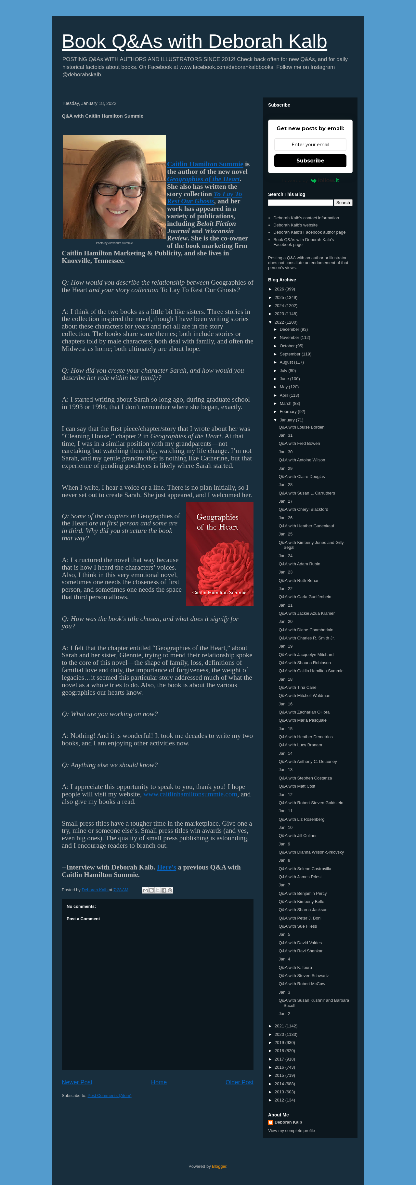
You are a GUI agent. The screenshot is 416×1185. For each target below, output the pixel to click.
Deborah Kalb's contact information (306, 217)
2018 (280, 1050)
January (288, 420)
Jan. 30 (285, 451)
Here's (166, 867)
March (286, 403)
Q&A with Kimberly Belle (301, 901)
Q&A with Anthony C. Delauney (308, 761)
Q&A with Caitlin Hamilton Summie (311, 670)
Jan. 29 (285, 468)
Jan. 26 (285, 517)
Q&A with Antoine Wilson (302, 459)
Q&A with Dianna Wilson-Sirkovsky (311, 852)
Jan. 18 (285, 679)
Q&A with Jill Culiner (298, 835)
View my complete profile (291, 1130)
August (287, 362)
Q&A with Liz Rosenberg (301, 819)
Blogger (219, 1166)
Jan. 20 (285, 621)
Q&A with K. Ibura (295, 967)
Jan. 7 (284, 884)
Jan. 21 (285, 605)
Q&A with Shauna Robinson (305, 662)
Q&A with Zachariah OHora (304, 712)
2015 (280, 1075)
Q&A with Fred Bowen (299, 443)
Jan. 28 (285, 484)
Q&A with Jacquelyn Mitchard (306, 654)
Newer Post (77, 1082)
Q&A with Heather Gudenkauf (306, 525)
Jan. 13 (285, 769)
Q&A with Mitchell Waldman (304, 695)
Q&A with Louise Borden (301, 427)
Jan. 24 (285, 555)
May (284, 386)
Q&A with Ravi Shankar (300, 950)
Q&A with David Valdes (300, 942)
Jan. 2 (284, 1013)
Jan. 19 (285, 646)
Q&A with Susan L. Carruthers (307, 493)
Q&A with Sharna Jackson (303, 909)
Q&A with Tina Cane (297, 687)
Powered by (310, 180)
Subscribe (310, 161)
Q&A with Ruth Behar (298, 580)
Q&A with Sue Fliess (298, 926)
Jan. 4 (284, 959)
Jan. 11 (285, 810)
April (285, 395)
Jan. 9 (284, 844)
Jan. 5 (284, 934)
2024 (280, 305)
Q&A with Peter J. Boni (300, 918)
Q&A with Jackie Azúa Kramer (307, 613)
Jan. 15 (285, 728)
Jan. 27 (285, 501)
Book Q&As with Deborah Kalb (194, 41)
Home (159, 1082)
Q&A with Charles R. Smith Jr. (307, 638)
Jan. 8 (284, 860)
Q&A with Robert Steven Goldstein (311, 802)
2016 (280, 1067)
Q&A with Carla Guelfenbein (305, 596)
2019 (280, 1042)
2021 (280, 1026)
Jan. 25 (285, 534)
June (285, 378)
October (288, 345)
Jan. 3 (284, 992)
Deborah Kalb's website (295, 225)
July (284, 370)
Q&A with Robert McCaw (302, 983)
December (290, 329)
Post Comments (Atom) (110, 1095)
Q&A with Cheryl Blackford (303, 509)
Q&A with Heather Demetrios (305, 736)
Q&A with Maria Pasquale (302, 720)
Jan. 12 (285, 794)
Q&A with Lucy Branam (300, 744)
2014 (280, 1083)
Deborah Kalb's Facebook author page (309, 232)
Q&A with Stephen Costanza (305, 778)
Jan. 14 (285, 753)
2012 (280, 1100)
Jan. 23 (285, 572)
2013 (280, 1091)
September (291, 354)
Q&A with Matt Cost (297, 786)
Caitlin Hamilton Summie (205, 164)
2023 (280, 313)
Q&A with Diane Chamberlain (306, 629)
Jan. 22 (285, 588)
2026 (280, 289)
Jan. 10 (285, 827)
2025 (280, 297)
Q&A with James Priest (300, 876)
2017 (280, 1059)
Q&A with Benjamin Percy (303, 893)
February (289, 411)
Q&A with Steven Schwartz (304, 975)
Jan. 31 (285, 435)
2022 (280, 322)
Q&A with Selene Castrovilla (305, 868)
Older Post (240, 1082)
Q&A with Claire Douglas (302, 476)
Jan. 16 (285, 704)
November (290, 337)
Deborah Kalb (288, 1122)
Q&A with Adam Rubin (299, 563)
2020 (280, 1034)
